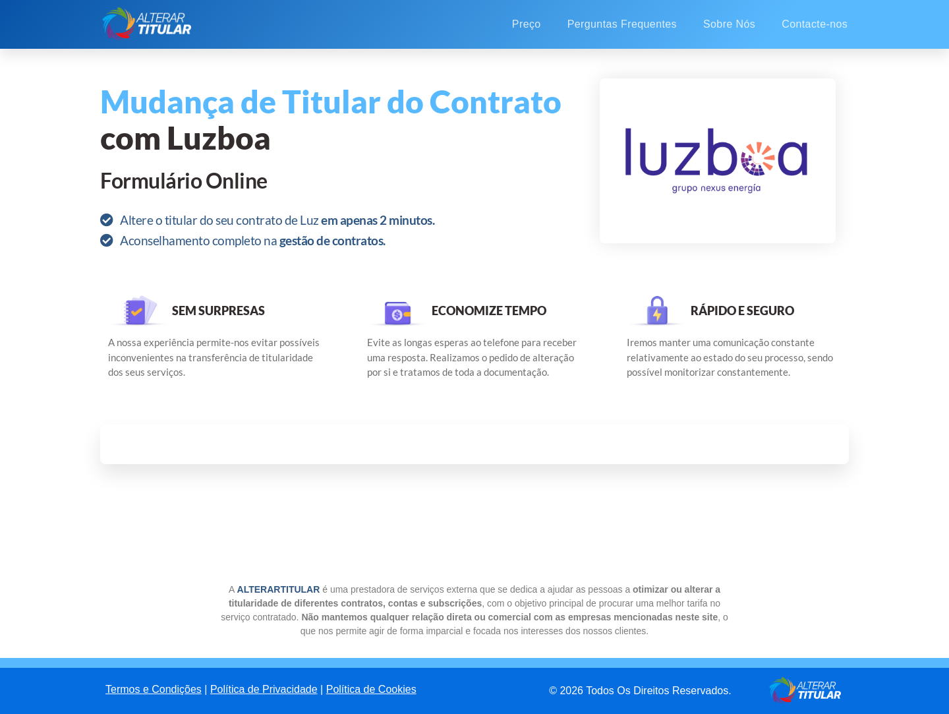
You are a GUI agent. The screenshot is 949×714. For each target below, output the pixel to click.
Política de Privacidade (264, 689)
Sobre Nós (729, 24)
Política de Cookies (371, 689)
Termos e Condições (153, 689)
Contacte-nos (815, 24)
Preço (526, 24)
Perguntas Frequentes (622, 24)
